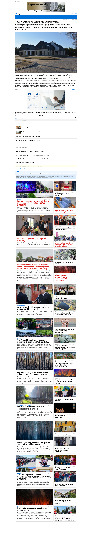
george (17, 171)
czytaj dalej (73, 89)
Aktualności (25, 16)
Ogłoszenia (66, 16)
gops (25, 166)
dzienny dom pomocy (32, 166)
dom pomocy (21, 166)
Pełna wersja (74, 13)
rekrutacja (39, 166)
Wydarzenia (46, 16)
